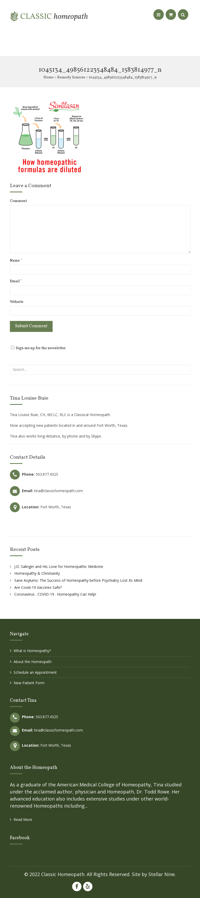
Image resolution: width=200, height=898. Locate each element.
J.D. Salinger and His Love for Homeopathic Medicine (58, 566)
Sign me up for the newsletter (38, 348)
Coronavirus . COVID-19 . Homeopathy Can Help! (55, 594)
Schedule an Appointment (35, 672)
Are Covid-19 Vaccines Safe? (38, 587)
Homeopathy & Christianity (37, 573)
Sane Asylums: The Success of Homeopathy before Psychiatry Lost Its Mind (78, 580)
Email (16, 281)
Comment (18, 201)
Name (16, 261)
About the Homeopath (33, 661)
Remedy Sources (71, 77)
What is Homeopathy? (32, 650)
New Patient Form (29, 682)
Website (16, 302)
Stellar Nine (161, 874)
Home (48, 77)
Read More (23, 819)
